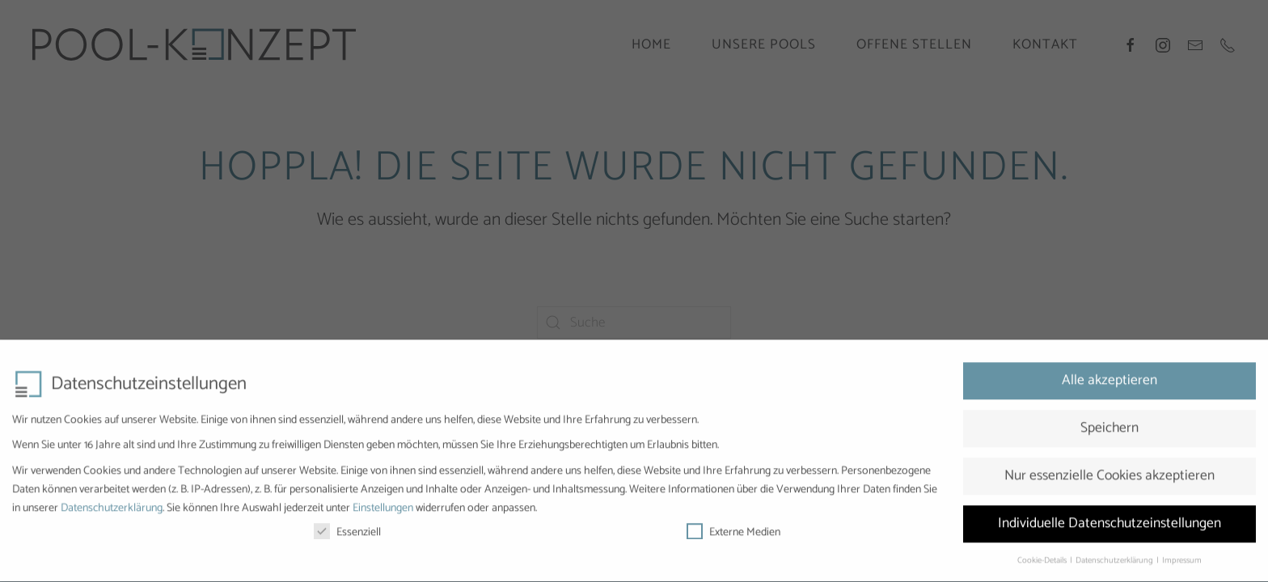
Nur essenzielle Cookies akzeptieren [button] (1109, 470)
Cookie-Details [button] (1042, 555)
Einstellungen (383, 503)
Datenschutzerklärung (112, 503)
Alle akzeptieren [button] (1109, 375)
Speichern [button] (1109, 422)
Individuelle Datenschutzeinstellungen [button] (1109, 518)
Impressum (1182, 555)
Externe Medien (733, 527)
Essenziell (347, 527)
